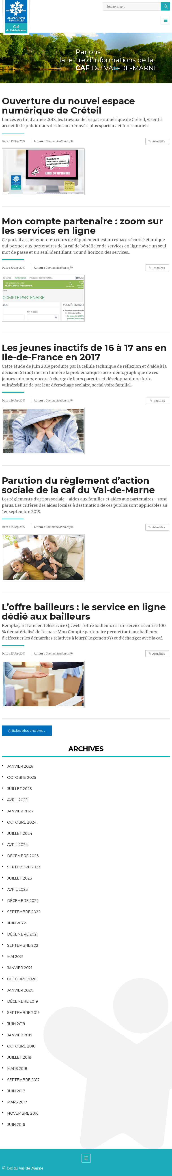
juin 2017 (16, 1091)
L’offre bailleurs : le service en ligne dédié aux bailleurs (84, 611)
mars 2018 (17, 1069)
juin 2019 (16, 1024)
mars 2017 (17, 1102)
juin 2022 (16, 923)
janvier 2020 (20, 990)
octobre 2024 (21, 822)
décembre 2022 (23, 901)
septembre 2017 (23, 1080)
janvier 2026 (20, 766)
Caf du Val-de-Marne (25, 1168)
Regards (159, 400)
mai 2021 (15, 957)
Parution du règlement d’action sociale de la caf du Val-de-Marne (78, 485)
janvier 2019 (19, 1035)
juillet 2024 (19, 833)
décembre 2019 (22, 1001)
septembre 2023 (24, 867)
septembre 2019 (23, 1013)
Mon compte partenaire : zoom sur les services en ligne (82, 226)
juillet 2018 (19, 1057)
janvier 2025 (20, 811)
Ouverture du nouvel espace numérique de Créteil (68, 105)
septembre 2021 (23, 945)
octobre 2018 (21, 1046)
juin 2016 (16, 1124)
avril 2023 (17, 889)
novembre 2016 (22, 1113)
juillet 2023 (19, 878)
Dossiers (159, 268)
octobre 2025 (21, 777)
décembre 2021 (22, 934)
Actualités (158, 141)
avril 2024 (17, 845)
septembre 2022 (24, 912)
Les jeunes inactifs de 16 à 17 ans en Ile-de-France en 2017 (84, 352)
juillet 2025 (19, 789)
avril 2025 (17, 800)
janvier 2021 (19, 968)
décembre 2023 (23, 856)
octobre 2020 (22, 979)
